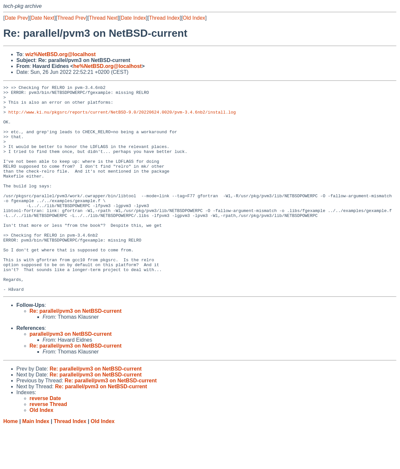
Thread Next (103, 18)
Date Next (42, 18)
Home (10, 462)
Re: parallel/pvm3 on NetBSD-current (75, 352)
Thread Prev (71, 18)
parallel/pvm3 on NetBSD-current (70, 375)
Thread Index (164, 18)
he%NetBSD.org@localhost (107, 66)
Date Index (133, 18)
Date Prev (16, 18)
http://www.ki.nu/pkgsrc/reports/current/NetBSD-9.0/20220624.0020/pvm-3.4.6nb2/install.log (122, 118)
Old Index (194, 18)
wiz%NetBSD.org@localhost (60, 54)
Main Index (35, 462)
